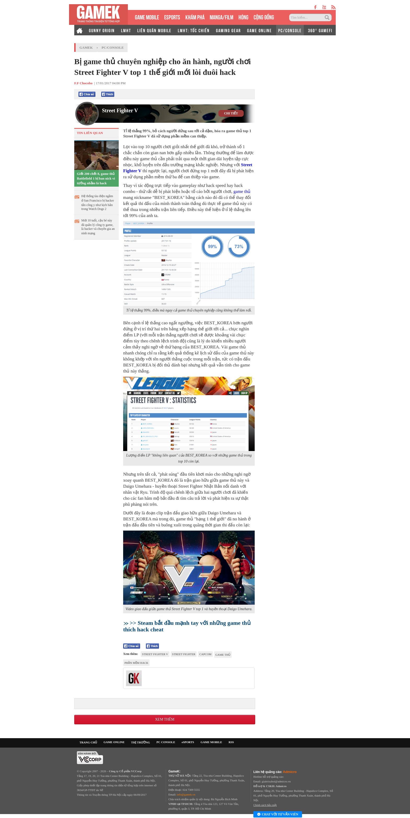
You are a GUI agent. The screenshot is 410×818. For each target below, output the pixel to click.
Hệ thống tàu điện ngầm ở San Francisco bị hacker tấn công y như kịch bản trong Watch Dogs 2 (97, 202)
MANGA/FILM (221, 16)
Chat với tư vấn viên (277, 814)
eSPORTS (172, 16)
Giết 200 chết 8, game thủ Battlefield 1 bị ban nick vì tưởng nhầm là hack (96, 178)
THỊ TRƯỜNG (140, 742)
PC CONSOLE (166, 742)
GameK (86, 47)
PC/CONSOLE (290, 30)
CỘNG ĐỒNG (264, 16)
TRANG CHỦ (88, 742)
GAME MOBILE (147, 16)
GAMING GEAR (228, 30)
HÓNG (243, 16)
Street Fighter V (120, 110)
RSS (231, 742)
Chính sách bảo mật (265, 804)
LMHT (126, 30)
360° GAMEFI (320, 30)
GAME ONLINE (259, 30)
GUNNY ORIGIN (102, 30)
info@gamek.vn (186, 794)
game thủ (242, 191)
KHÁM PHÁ (194, 16)
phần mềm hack (136, 662)
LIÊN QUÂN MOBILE (154, 30)
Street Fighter (183, 654)
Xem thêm (164, 719)
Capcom (205, 654)
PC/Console (113, 47)
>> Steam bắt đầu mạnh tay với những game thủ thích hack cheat (187, 626)
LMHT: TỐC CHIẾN (194, 30)
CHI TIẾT (231, 113)
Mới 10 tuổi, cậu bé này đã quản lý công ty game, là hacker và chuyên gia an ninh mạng (98, 227)
